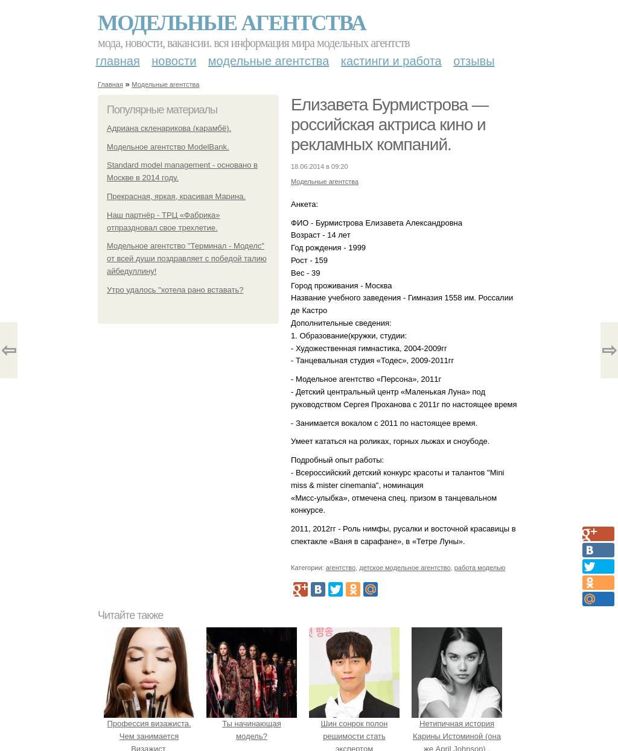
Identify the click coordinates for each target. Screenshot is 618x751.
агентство (340, 567)
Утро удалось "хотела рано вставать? (175, 289)
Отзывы (473, 61)
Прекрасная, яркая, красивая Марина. (176, 196)
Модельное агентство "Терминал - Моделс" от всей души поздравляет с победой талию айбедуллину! (187, 258)
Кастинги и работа (391, 61)
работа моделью (480, 567)
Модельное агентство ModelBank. (168, 146)
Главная (118, 61)
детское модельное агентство (404, 567)
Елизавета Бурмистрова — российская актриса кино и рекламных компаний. (389, 124)
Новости (173, 61)
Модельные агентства (232, 23)
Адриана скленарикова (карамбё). (169, 128)
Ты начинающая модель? (251, 724)
